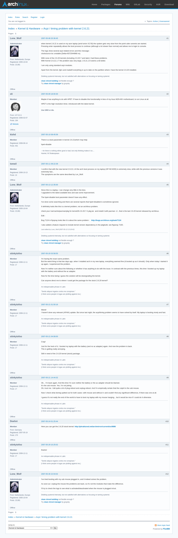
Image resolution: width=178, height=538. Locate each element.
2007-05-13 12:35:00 (49, 185)
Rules (17, 17)
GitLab (137, 4)
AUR (158, 4)
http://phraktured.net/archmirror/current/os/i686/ (95, 426)
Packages (105, 4)
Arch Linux (15, 4)
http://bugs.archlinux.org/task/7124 (106, 220)
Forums (118, 4)
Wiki (128, 4)
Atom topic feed (163, 525)
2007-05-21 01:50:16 (49, 304)
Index (10, 17)
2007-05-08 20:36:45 (49, 38)
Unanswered (164, 21)
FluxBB (166, 529)
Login (42, 17)
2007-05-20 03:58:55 (49, 253)
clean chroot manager (52, 84)
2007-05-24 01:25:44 (49, 421)
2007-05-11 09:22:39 (49, 164)
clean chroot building (49, 81)
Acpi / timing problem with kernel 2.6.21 (66, 28)
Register (34, 17)
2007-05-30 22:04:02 (49, 474)
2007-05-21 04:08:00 (49, 336)
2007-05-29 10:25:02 (49, 445)
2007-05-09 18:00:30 (49, 94)
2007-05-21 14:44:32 (49, 378)
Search (25, 17)
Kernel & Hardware (29, 28)
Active (155, 21)
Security (148, 4)
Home (94, 4)
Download (169, 4)
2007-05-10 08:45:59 (49, 134)
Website (15, 124)
